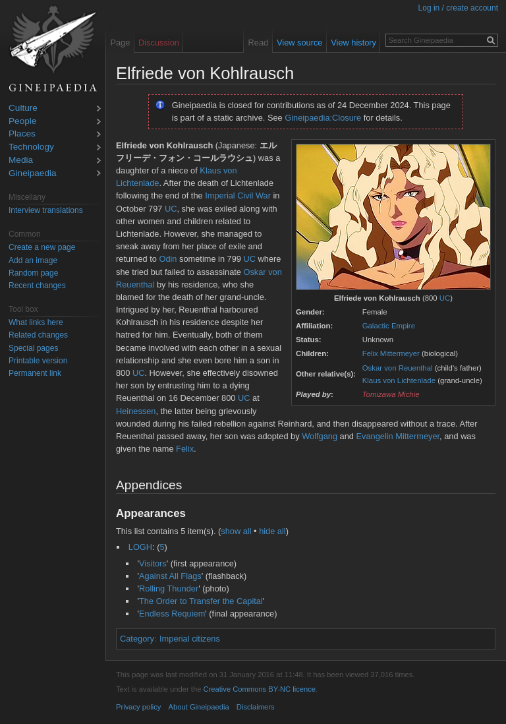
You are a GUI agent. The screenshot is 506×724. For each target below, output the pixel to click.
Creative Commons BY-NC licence (259, 689)
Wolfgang (319, 436)
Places (22, 134)
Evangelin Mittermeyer (398, 436)
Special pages (33, 348)
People (22, 121)
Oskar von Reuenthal (397, 368)
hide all (272, 531)
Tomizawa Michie (391, 394)
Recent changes (37, 285)
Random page (33, 273)
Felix (185, 449)
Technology (31, 147)
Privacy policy (138, 707)
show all (236, 531)
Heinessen (135, 411)
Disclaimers (256, 707)
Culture (23, 108)
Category (137, 639)
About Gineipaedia (199, 707)
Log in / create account (458, 8)
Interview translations (46, 210)
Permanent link (35, 373)
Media (21, 160)
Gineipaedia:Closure (323, 118)
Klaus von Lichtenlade (399, 380)
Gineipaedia (33, 173)
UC (444, 298)
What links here (36, 322)
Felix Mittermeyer (391, 353)
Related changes (38, 335)
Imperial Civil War (238, 195)
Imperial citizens (189, 639)
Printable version (38, 360)
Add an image (33, 260)
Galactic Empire (388, 326)
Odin (168, 259)
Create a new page (42, 247)
